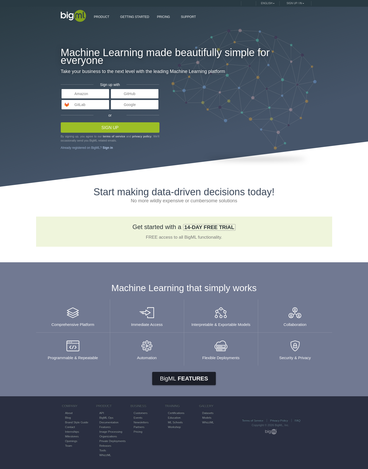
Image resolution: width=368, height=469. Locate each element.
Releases (105, 445)
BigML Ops (106, 417)
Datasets (207, 412)
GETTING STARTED (134, 17)
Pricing (138, 431)
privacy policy (141, 136)
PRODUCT (103, 17)
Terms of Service (252, 420)
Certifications (176, 412)
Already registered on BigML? (87, 147)
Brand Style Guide (76, 422)
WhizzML (105, 455)
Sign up (110, 127)
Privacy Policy (279, 420)
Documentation (109, 422)
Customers (141, 412)
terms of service (114, 136)
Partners (139, 426)
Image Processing (110, 431)
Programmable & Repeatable (73, 347)
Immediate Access (147, 314)
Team (68, 445)
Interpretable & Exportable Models (221, 314)
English (266, 3)
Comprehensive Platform (73, 314)
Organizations (108, 436)
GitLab (80, 105)
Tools (102, 450)
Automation (147, 347)
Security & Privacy (295, 347)
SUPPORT (188, 17)
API (101, 412)
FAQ (297, 420)
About (69, 412)
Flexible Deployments (221, 347)
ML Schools (175, 422)
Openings (71, 441)
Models (206, 417)
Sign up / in (294, 3)
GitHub (130, 94)
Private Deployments (112, 441)
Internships (72, 431)
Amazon (81, 94)
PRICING (165, 17)
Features (184, 378)
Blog (68, 417)
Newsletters (141, 422)
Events (138, 417)
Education (174, 417)
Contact (70, 426)
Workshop (174, 426)
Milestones (72, 436)
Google (130, 105)
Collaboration (295, 314)
